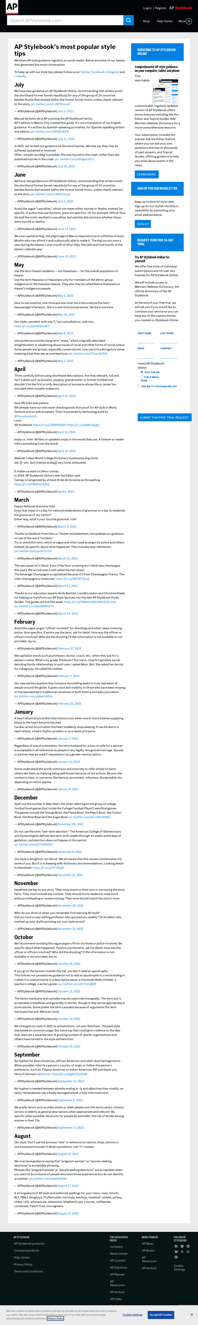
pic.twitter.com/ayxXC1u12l (33, 551)
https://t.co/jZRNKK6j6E (49, 425)
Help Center (165, 21)
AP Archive (117, 1292)
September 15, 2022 (71, 1081)
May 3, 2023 (65, 361)
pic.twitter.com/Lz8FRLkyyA (50, 104)
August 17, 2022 (68, 1186)
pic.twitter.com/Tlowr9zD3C (88, 354)
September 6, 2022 (70, 1100)
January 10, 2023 (69, 762)
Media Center (119, 1254)
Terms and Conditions (28, 1271)
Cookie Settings (179, 1267)
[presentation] (167, 402)
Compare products (26, 1250)
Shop (146, 21)
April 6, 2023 (66, 492)
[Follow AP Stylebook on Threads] (182, 1251)
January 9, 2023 (68, 789)
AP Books (148, 1250)
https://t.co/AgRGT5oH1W (69, 1074)
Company (166, 348)
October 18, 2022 (69, 964)
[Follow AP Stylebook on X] (182, 1246)
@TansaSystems (25, 416)
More (181, 21)
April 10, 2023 (67, 451)
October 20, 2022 (69, 1046)
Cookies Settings (132, 1314)
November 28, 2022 (70, 905)
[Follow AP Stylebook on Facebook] (176, 1246)
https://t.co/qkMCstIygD (83, 425)
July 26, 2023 (66, 166)
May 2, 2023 (65, 296)
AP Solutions (118, 1267)
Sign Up (142, 224)
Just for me (151, 372)
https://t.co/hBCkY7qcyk (72, 579)
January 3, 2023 (68, 739)
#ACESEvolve (107, 602)
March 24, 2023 (68, 613)
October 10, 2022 (69, 1019)
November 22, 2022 (70, 929)
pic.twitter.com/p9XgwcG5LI (74, 159)
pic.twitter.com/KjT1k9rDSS (33, 844)
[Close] (192, 1315)
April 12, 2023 (66, 432)
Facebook (97, 72)
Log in (147, 8)
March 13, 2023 (68, 586)
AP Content (117, 1261)
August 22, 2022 (68, 1154)
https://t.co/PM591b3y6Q (31, 484)
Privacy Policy (23, 1264)
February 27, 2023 (69, 648)
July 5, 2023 (65, 111)
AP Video (116, 1299)
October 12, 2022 (69, 991)
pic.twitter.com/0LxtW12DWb (89, 817)
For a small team (150, 379)
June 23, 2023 (67, 256)
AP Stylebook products (29, 1244)
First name (144, 333)
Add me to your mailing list (157, 386)
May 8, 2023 (65, 333)
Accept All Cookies (161, 1314)
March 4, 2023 (67, 527)
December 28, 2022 (70, 824)
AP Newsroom (117, 1283)
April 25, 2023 (67, 396)
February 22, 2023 (69, 704)
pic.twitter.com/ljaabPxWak (48, 1179)
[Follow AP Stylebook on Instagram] (188, 1251)
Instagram (112, 72)
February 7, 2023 (68, 676)
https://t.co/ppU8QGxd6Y (32, 326)
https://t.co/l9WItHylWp (80, 602)
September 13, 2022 (71, 1128)
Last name (166, 333)
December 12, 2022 (70, 875)
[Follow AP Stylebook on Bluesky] (176, 1251)
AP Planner (117, 1274)
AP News (148, 1244)
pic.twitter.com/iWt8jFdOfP (50, 131)
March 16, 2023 (68, 558)
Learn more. (146, 174)
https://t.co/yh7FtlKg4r (49, 868)
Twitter (85, 72)
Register (160, 8)
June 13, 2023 (67, 229)
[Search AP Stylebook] (65, 20)
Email (141, 348)
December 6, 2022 (70, 852)
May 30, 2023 (66, 315)
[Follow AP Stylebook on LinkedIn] (188, 1246)
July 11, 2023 (66, 139)
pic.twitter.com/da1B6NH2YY (34, 606)
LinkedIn (20, 76)
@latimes (44, 1074)
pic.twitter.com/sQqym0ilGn (33, 696)
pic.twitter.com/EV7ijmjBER (77, 984)
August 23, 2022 (68, 1213)
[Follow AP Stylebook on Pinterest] (176, 1257)
